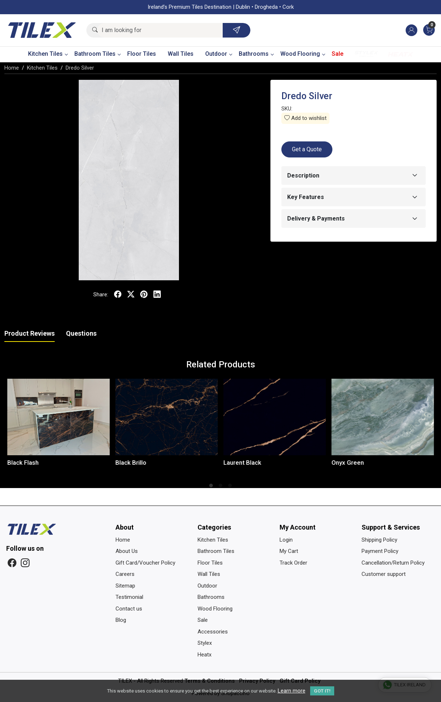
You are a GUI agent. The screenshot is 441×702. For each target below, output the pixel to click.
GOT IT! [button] (322, 691)
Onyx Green (348, 462)
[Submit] (236, 30)
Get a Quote (307, 149)
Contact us (129, 608)
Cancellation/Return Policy (393, 562)
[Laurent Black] (274, 417)
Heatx (400, 54)
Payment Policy (380, 551)
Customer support (384, 574)
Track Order (293, 562)
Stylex (366, 54)
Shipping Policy (379, 540)
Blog (121, 620)
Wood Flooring (302, 53)
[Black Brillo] (167, 417)
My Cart (289, 551)
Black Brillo (131, 462)
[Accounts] (411, 30)
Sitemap (125, 585)
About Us (127, 551)
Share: (100, 294)
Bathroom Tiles (97, 53)
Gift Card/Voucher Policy (145, 562)
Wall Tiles (181, 53)
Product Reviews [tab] (29, 333)
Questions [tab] (81, 333)
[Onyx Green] (383, 417)
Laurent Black (242, 462)
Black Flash (23, 462)
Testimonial (129, 597)
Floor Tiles (141, 53)
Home (123, 540)
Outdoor (218, 53)
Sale (337, 53)
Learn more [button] (291, 690)
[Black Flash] (58, 417)
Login (286, 540)
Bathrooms (256, 53)
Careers (125, 574)
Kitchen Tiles (47, 53)
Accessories (213, 631)
